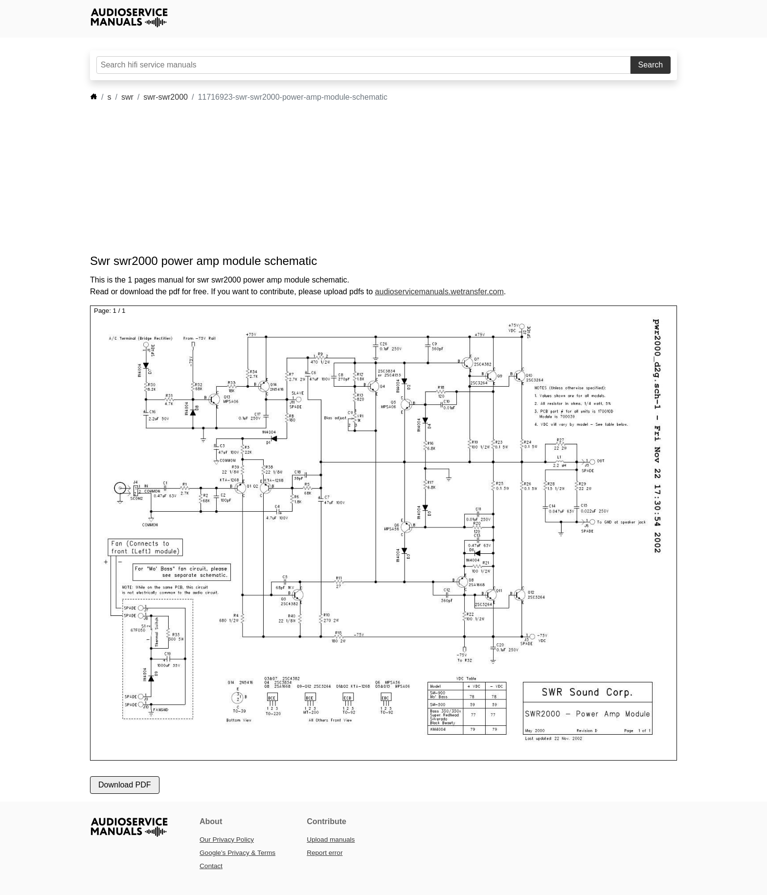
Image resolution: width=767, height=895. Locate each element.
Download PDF (124, 785)
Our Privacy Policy (227, 839)
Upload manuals (331, 839)
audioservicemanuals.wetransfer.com (439, 291)
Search (650, 65)
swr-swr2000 (165, 97)
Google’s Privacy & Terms (237, 852)
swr (127, 97)
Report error (324, 852)
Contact (211, 866)
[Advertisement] (369, 178)
